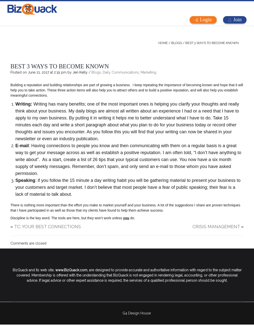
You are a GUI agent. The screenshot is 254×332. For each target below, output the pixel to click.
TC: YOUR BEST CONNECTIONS (47, 226)
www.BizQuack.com (71, 270)
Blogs (176, 43)
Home (163, 43)
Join (237, 19)
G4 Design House (137, 313)
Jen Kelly (80, 72)
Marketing (148, 72)
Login (206, 19)
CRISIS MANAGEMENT (216, 226)
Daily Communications (121, 72)
